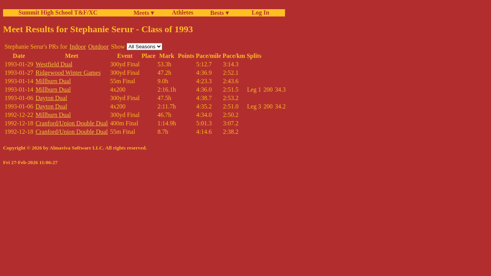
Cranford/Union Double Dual (72, 123)
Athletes (182, 12)
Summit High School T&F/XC (57, 12)
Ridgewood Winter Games (68, 72)
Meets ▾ (143, 13)
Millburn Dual (53, 81)
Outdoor (98, 46)
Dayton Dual (51, 98)
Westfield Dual (54, 64)
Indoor (77, 46)
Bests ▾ (219, 13)
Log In (259, 12)
